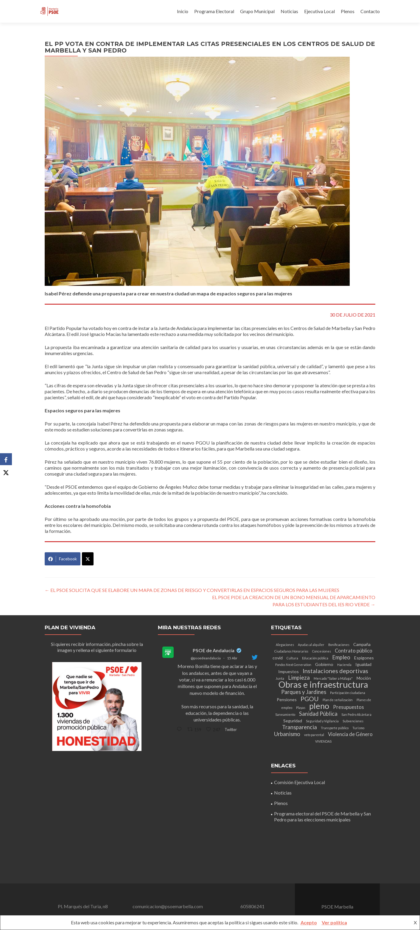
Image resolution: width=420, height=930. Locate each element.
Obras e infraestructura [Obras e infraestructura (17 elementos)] (323, 684)
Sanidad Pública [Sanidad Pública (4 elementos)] (318, 713)
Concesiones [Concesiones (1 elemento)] (321, 651)
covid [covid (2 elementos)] (278, 657)
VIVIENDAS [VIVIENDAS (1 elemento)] (323, 741)
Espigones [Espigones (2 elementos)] (364, 657)
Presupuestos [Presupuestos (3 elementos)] (348, 707)
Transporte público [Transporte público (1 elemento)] (335, 728)
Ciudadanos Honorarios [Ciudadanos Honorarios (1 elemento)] (291, 651)
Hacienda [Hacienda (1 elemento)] (344, 665)
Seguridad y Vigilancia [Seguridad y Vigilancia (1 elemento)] (322, 721)
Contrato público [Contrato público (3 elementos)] (353, 651)
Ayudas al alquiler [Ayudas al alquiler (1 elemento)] (311, 645)
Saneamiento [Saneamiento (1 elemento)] (285, 714)
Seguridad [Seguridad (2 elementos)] (292, 720)
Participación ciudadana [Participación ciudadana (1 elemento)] (347, 693)
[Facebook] (6, 459)
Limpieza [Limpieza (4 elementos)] (299, 677)
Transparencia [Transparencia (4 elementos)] (299, 727)
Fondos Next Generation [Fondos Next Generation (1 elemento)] (293, 665)
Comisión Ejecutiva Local (299, 782)
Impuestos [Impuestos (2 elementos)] (288, 671)
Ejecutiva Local (319, 11)
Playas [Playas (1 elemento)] (300, 708)
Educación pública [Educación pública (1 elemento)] (315, 658)
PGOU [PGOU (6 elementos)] (310, 699)
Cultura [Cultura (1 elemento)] (292, 658)
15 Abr (232, 658)
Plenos (347, 11)
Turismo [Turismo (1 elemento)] (358, 728)
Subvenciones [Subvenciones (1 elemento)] (353, 721)
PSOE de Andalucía (213, 650)
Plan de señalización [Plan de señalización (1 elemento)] (338, 700)
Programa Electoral (214, 11)
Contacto (370, 11)
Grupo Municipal (257, 11)
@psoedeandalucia (206, 658)
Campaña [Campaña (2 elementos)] (362, 644)
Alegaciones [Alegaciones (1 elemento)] (285, 645)
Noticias (289, 11)
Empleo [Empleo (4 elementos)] (341, 657)
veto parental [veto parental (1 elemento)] (314, 735)
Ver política (334, 922)
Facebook (62, 559)
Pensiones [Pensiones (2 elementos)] (287, 699)
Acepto (309, 922)
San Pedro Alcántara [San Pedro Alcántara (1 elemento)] (356, 714)
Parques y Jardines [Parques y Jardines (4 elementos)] (303, 692)
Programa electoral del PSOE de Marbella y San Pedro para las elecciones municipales (322, 816)
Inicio (182, 11)
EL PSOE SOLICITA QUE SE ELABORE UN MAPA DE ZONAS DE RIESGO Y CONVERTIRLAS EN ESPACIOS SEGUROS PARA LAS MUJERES (192, 590)
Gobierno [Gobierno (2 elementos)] (324, 664)
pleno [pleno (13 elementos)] (319, 706)
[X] (6, 471)
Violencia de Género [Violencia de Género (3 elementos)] (350, 734)
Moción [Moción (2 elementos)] (364, 678)
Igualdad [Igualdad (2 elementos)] (363, 664)
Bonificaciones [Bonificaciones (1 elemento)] (338, 645)
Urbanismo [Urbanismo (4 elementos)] (287, 734)
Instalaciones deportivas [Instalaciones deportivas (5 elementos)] (335, 670)
